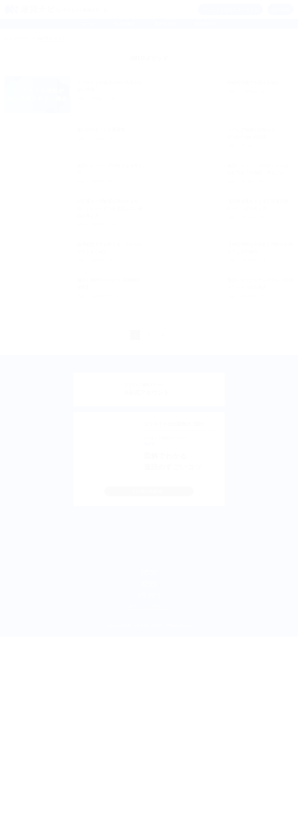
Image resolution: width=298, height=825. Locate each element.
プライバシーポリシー (149, 794)
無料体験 (280, 9)
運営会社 (149, 771)
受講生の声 (205, 23)
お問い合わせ (149, 782)
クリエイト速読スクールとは (230, 9)
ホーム (88, 23)
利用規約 (149, 759)
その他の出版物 (147, 562)
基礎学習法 (165, 23)
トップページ (17, 38)
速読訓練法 (124, 23)
